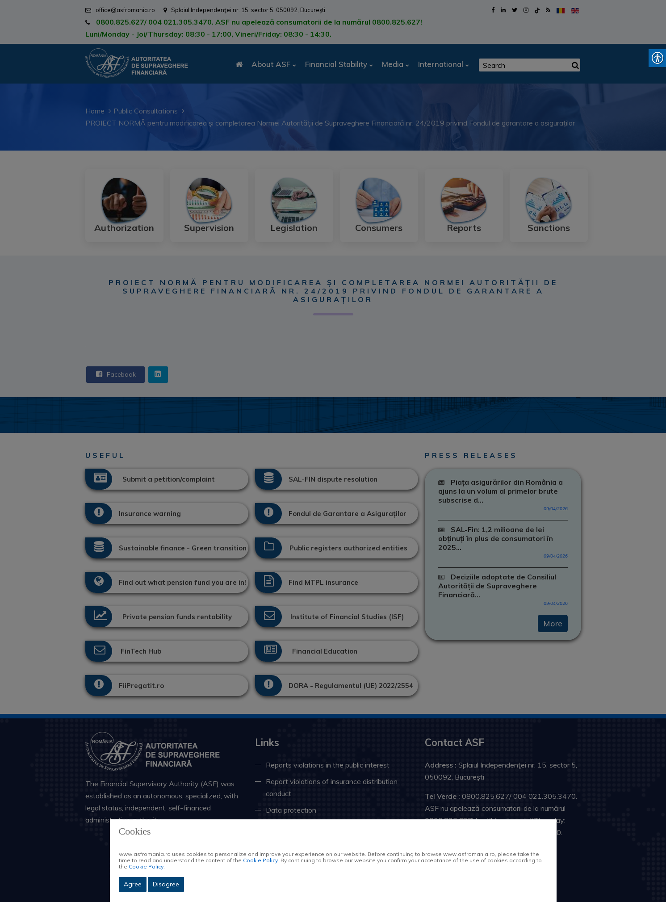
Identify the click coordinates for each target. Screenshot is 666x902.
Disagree (166, 884)
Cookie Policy (260, 860)
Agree (133, 884)
